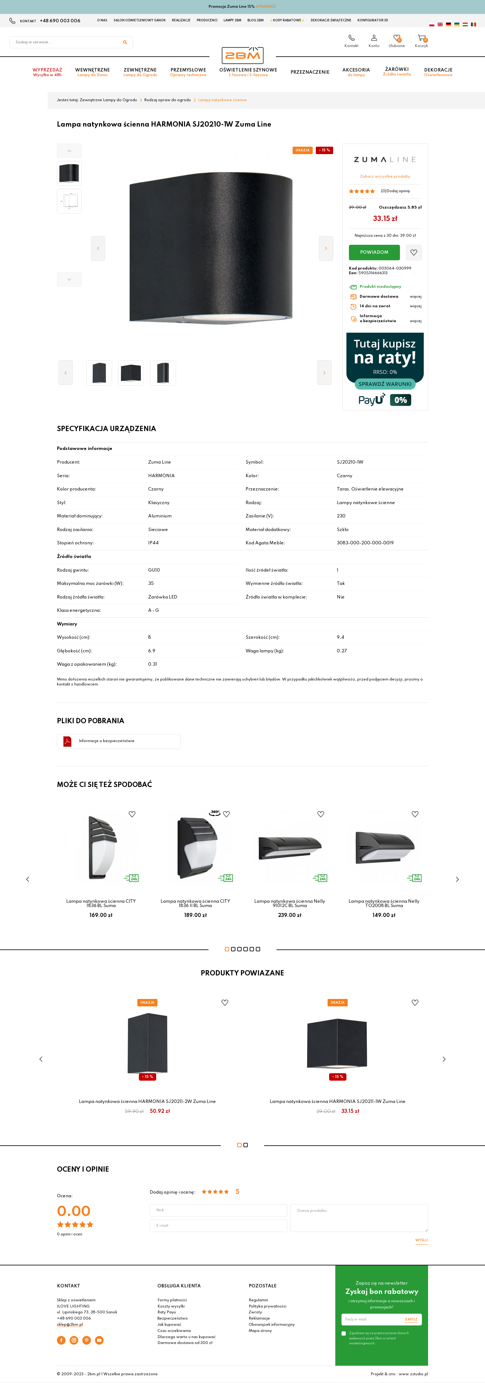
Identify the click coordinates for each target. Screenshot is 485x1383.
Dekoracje (438, 73)
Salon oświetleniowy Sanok (140, 20)
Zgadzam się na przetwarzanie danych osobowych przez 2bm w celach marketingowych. (379, 1338)
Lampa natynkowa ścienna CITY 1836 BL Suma (101, 903)
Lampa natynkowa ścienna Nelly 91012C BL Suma (289, 903)
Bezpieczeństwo (172, 1318)
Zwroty (255, 1312)
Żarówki (397, 72)
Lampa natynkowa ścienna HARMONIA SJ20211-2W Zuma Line (147, 1102)
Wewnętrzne (92, 73)
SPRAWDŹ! (266, 7)
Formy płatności (172, 1300)
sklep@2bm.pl (70, 1325)
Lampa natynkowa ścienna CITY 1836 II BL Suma (195, 903)
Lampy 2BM (232, 20)
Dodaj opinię (398, 191)
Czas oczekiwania (174, 1331)
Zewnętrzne (140, 73)
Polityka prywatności (267, 1306)
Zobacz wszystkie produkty (385, 177)
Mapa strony (260, 1331)
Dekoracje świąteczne (331, 20)
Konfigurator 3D (373, 20)
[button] (69, 151)
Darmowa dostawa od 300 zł (184, 1343)
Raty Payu (166, 1312)
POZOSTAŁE (263, 1286)
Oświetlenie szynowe (248, 73)
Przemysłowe (188, 73)
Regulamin (258, 1300)
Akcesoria (356, 73)
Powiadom (374, 252)
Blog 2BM (255, 20)
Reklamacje (259, 1318)
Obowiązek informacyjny (272, 1325)
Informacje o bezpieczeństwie (107, 741)
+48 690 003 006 (60, 21)
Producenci (207, 20)
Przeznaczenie (309, 73)
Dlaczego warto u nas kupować (186, 1337)
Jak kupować (169, 1325)
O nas (102, 20)
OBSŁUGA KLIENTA (179, 1286)
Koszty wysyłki (171, 1306)
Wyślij (421, 1240)
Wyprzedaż (47, 73)
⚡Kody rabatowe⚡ (287, 20)
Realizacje (181, 20)
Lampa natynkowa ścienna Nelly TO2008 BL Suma (384, 903)
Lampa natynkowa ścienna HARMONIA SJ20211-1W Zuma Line (338, 1102)
